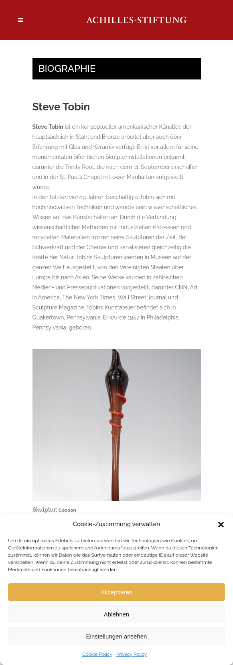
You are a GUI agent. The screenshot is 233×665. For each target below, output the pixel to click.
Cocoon (67, 510)
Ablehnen (116, 614)
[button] (221, 525)
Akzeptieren (116, 592)
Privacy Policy (131, 654)
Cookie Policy (97, 654)
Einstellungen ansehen (116, 636)
